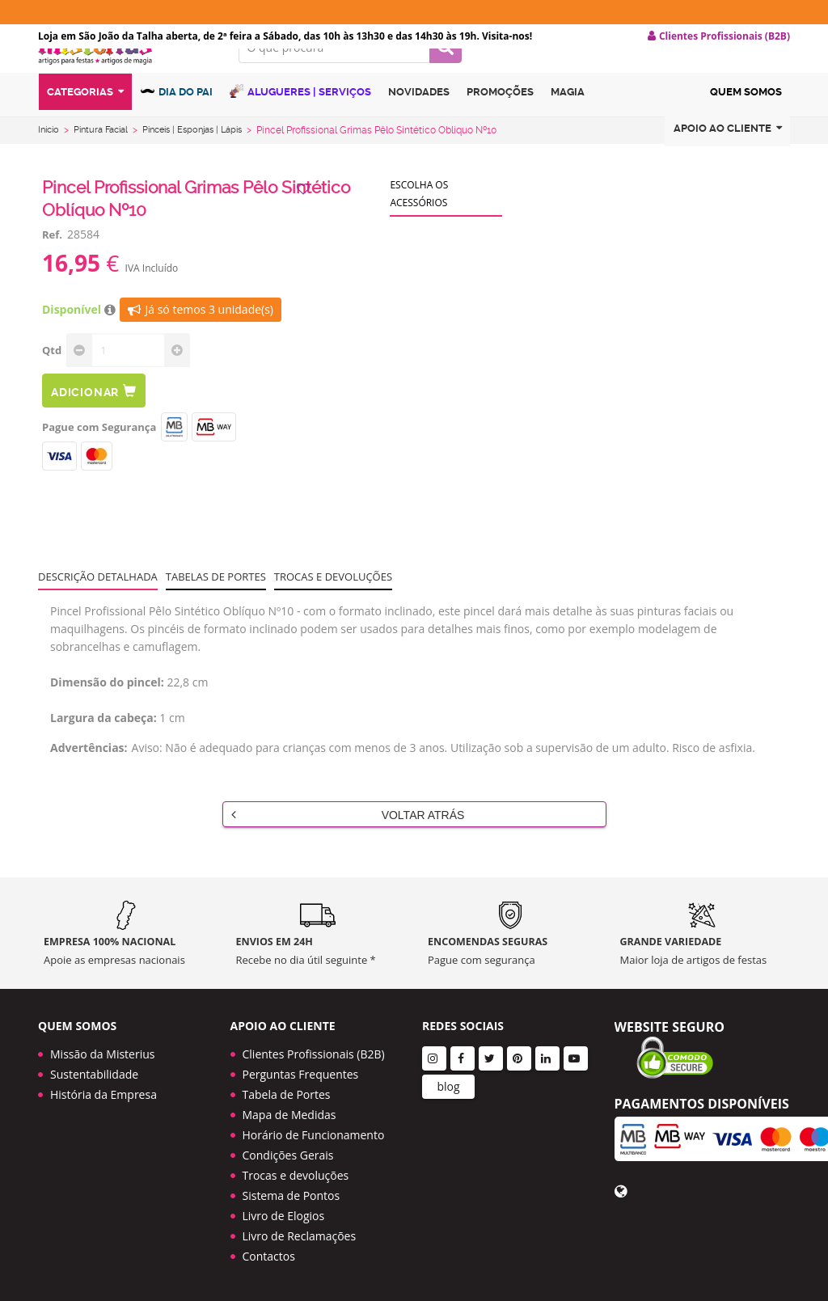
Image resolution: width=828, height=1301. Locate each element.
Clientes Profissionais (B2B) (314, 1054)
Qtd (51, 376)
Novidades (419, 124)
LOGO (126, 77)
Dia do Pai (177, 123)
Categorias (85, 124)
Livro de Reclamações (300, 1236)
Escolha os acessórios (419, 219)
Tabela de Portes (287, 1094)
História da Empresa (103, 1094)
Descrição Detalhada (98, 602)
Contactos (269, 1256)
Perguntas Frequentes (301, 1074)
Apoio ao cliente (728, 160)
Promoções (500, 124)
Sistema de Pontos (291, 1195)
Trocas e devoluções (333, 602)
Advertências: (89, 773)
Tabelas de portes (216, 602)
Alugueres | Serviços (300, 123)
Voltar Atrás (348, 840)
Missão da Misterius (102, 1054)
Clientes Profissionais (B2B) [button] (719, 36)
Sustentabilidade (94, 1074)
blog (448, 1086)
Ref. (52, 260)
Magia (568, 124)
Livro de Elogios (284, 1215)
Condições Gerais (288, 1155)
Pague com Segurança (99, 453)
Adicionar (94, 416)
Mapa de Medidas (289, 1114)
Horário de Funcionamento (314, 1135)
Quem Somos (746, 124)
